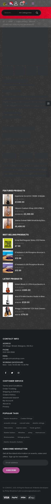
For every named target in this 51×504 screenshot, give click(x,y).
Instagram (18, 373)
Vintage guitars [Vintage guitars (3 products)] (24, 437)
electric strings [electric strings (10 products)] (38, 423)
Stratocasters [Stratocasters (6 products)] (9, 437)
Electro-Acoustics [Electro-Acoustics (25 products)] (11, 418)
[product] (8, 199)
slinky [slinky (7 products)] (30, 432)
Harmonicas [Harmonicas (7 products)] (40, 432)
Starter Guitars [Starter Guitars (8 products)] (9, 432)
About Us (7, 403)
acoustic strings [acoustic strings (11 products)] (10, 423)
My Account (8, 400)
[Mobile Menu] (33, 3)
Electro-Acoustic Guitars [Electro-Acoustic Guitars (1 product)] (13, 442)
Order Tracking (9, 388)
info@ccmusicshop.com (13, 358)
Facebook (5, 373)
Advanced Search (11, 397)
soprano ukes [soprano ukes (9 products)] (21, 428)
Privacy (6, 406)
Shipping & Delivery (11, 391)
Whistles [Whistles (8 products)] (21, 432)
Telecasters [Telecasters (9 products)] (8, 428)
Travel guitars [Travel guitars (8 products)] (35, 428)
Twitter (12, 373)
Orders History (9, 394)
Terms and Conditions (12, 385)
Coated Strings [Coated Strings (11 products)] (26, 418)
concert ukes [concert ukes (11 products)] (25, 423)
